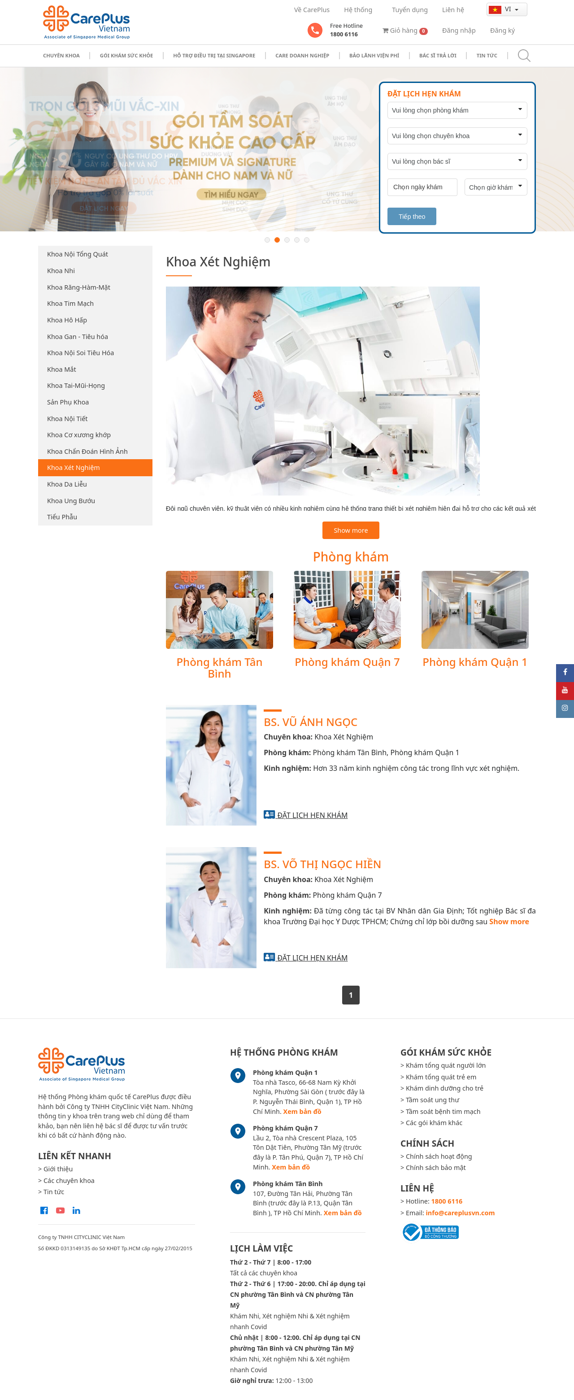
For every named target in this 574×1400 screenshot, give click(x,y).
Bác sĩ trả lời (438, 55)
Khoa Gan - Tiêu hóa (77, 336)
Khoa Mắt (61, 369)
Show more (351, 530)
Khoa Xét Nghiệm (73, 467)
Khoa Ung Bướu (71, 500)
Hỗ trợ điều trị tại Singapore (214, 55)
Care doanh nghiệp (302, 55)
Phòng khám (351, 556)
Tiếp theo (412, 216)
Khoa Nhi (61, 270)
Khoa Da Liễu (67, 484)
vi (501, 8)
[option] (287, 149)
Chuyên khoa (61, 55)
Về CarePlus (312, 9)
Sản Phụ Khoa (68, 402)
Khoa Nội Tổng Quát (77, 254)
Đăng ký (502, 30)
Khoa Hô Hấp (67, 320)
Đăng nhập (459, 30)
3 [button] (287, 240)
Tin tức (487, 55)
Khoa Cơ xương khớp (79, 434)
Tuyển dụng (410, 9)
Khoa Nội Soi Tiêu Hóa (80, 352)
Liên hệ (453, 9)
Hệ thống (358, 9)
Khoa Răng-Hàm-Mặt (78, 287)
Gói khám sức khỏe (126, 55)
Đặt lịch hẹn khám (312, 815)
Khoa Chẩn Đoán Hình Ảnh (87, 451)
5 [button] (306, 240)
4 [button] (297, 240)
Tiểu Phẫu (62, 517)
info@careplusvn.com (460, 1213)
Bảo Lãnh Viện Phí (374, 55)
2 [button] (277, 240)
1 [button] (267, 240)
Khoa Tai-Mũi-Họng (76, 385)
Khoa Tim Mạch (70, 303)
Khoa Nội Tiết (67, 418)
